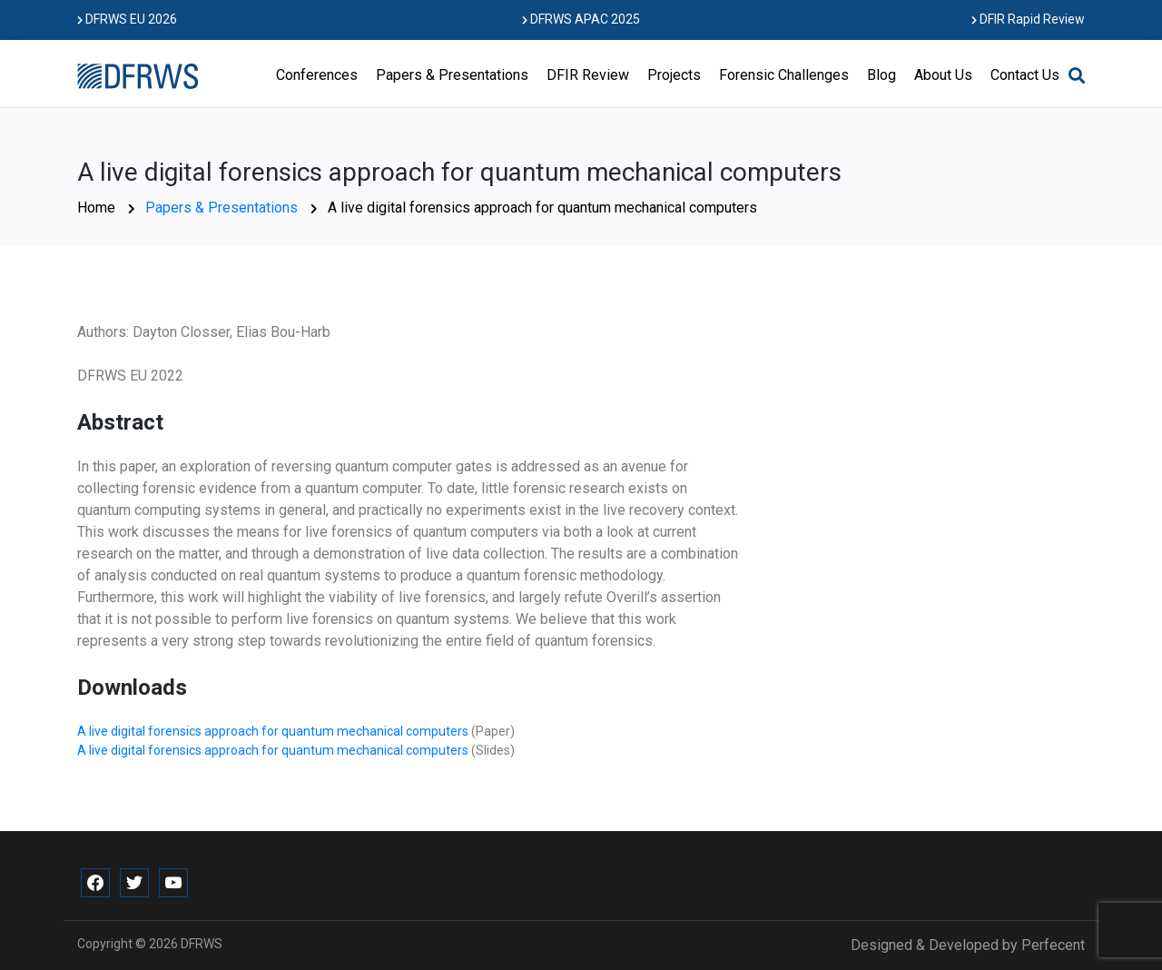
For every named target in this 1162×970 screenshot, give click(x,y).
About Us (943, 75)
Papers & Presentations (452, 75)
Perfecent (1053, 945)
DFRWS (201, 943)
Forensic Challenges (784, 75)
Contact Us (1024, 75)
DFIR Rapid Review (1028, 19)
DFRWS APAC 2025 (581, 19)
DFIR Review (588, 75)
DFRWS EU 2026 (127, 19)
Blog (881, 75)
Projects (674, 75)
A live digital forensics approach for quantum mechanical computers (274, 731)
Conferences (317, 75)
